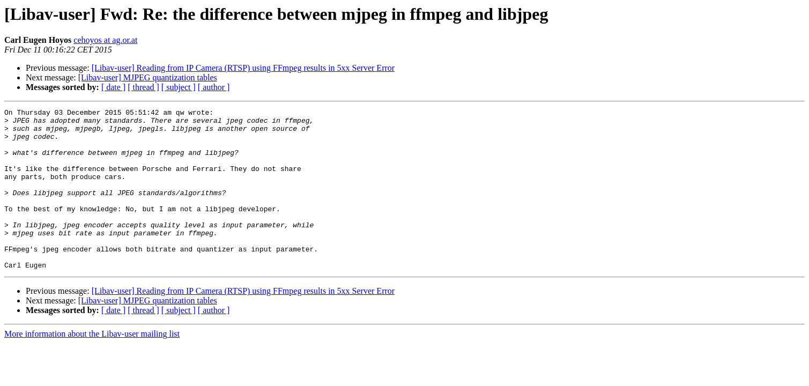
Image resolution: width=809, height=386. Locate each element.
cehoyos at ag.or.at (105, 39)
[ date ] (113, 87)
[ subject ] (178, 87)
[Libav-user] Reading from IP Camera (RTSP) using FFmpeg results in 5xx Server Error (243, 67)
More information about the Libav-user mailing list (92, 365)
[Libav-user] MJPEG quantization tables (147, 77)
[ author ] (214, 87)
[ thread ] (143, 87)
